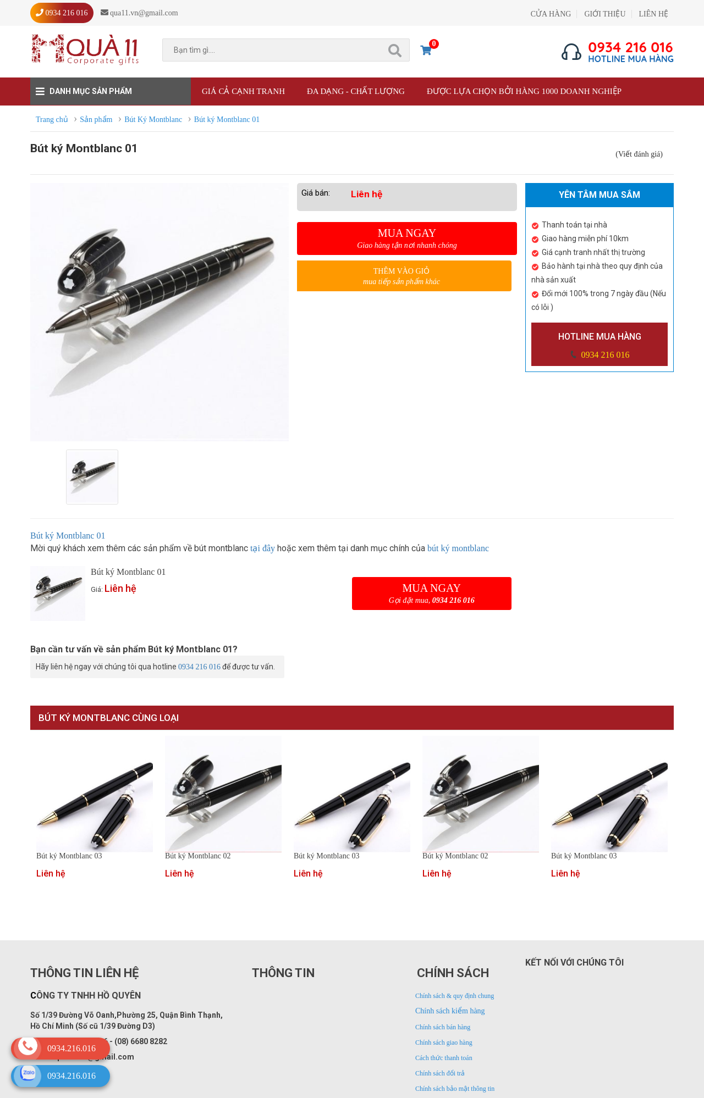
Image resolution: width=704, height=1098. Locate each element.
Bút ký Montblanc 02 (197, 856)
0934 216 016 (604, 354)
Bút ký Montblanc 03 (69, 856)
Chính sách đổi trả (440, 1073)
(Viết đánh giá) (639, 154)
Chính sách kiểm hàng (450, 1011)
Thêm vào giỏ (402, 276)
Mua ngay (407, 238)
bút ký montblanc (458, 548)
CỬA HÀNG (551, 14)
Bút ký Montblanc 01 (67, 535)
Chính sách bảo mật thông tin (454, 1089)
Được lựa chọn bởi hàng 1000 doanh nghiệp (524, 91)
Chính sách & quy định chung (454, 996)
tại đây (262, 548)
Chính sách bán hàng (442, 1027)
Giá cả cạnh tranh (243, 91)
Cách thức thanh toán (443, 1058)
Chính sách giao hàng (443, 1042)
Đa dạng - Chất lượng (356, 91)
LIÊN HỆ (654, 14)
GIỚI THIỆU (604, 14)
